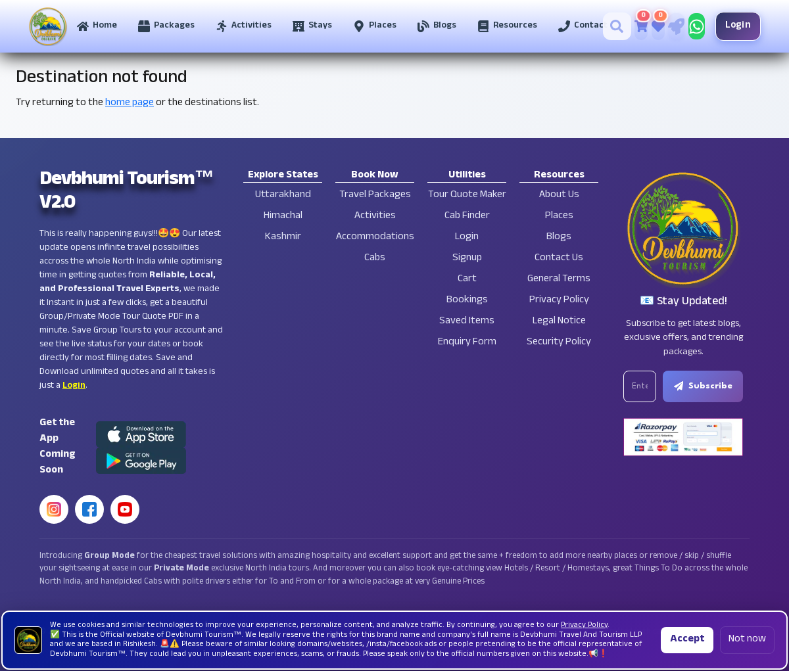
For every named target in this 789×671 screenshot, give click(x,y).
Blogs (558, 237)
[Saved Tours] (653, 26)
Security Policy (559, 343)
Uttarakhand (283, 195)
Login (734, 26)
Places (559, 216)
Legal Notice (559, 322)
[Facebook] (89, 509)
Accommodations (375, 237)
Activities (375, 216)
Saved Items (466, 322)
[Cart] (636, 26)
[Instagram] (53, 509)
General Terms (558, 280)
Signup (467, 258)
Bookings (467, 301)
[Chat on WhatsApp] (692, 26)
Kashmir (283, 237)
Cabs (374, 258)
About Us (559, 195)
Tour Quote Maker (467, 195)
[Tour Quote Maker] (671, 26)
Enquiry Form (467, 343)
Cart (467, 280)
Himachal (283, 216)
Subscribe (704, 386)
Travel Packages (375, 195)
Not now (747, 640)
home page (129, 103)
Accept (687, 640)
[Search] (613, 26)
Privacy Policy (559, 301)
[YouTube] (124, 509)
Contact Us (559, 258)
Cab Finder (467, 216)
